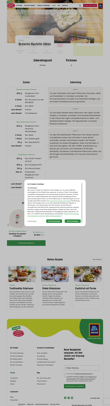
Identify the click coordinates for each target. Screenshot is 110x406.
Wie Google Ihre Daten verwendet (58, 201)
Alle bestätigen (72, 221)
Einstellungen (32, 221)
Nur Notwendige (54, 221)
